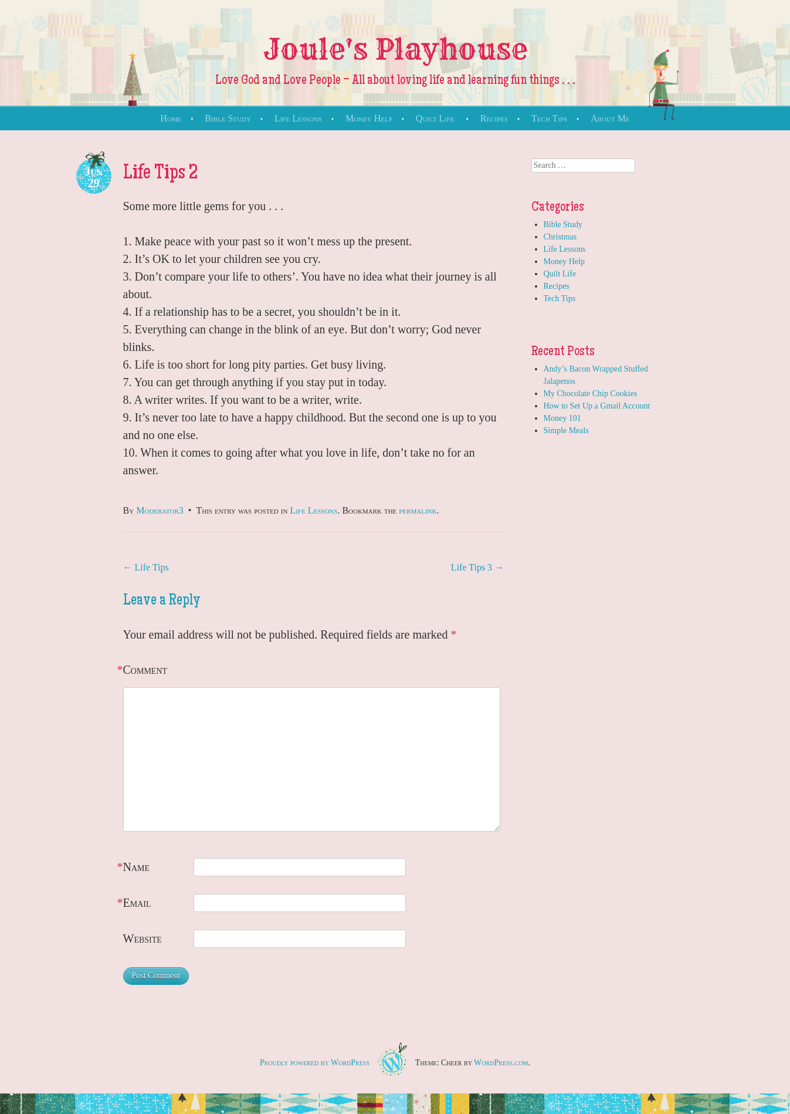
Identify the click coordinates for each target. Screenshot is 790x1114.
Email (137, 903)
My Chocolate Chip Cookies (591, 393)
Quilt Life (435, 118)
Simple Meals (566, 430)
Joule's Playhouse (395, 49)
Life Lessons (298, 118)
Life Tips (146, 567)
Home (170, 118)
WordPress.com (501, 1062)
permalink (417, 510)
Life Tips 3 (477, 567)
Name (136, 867)
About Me (610, 118)
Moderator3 (160, 510)
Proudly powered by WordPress (314, 1062)
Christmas (560, 236)
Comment (145, 669)
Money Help (368, 118)
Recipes (494, 118)
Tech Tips (549, 118)
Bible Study (228, 118)
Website (142, 938)
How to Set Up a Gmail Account (597, 405)
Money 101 (562, 418)
